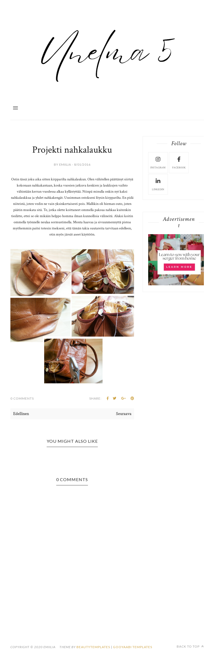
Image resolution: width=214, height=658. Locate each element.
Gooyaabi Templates (132, 647)
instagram (157, 162)
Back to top (190, 646)
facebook (179, 162)
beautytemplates (93, 647)
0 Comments (22, 398)
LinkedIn (158, 184)
